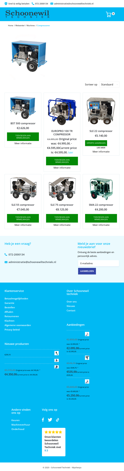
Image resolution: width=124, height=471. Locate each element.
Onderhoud (17, 429)
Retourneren (12, 316)
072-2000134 (41, 3)
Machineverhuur (20, 424)
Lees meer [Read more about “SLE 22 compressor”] (101, 147)
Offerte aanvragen (96, 143)
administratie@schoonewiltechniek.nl (73, 3)
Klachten (9, 320)
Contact (71, 310)
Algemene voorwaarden (18, 325)
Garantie (9, 302)
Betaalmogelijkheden (16, 298)
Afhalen (9, 311)
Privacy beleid (12, 329)
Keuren (15, 420)
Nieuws (71, 306)
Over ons (72, 301)
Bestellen (10, 307)
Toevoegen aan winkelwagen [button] (23, 136)
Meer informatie (22, 143)
